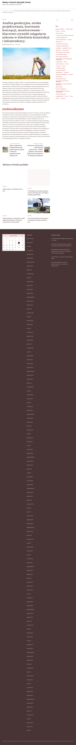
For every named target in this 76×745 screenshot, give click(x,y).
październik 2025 (30, 262)
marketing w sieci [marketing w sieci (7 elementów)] (66, 48)
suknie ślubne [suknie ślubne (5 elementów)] (59, 96)
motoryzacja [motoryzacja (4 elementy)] (65, 50)
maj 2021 (29, 433)
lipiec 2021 (29, 426)
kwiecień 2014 (30, 722)
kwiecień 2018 (30, 547)
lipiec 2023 (29, 344)
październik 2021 (30, 414)
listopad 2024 (30, 293)
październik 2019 (30, 488)
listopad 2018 (30, 523)
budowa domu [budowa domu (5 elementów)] (59, 33)
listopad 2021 (30, 410)
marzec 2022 (30, 398)
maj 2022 (29, 390)
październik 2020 (30, 457)
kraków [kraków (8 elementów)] (70, 39)
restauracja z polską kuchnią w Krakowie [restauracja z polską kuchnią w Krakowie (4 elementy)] (64, 84)
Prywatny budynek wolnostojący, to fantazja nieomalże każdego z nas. (38, 220)
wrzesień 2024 (30, 301)
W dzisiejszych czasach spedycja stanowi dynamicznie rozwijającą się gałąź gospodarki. (38, 193)
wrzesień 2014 (30, 703)
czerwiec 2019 (30, 504)
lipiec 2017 (29, 578)
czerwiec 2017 (30, 582)
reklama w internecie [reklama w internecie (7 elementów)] (61, 74)
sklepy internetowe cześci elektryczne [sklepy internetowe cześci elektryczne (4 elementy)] (62, 92)
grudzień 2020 (30, 453)
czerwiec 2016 (30, 625)
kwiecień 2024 (30, 320)
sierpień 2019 (30, 496)
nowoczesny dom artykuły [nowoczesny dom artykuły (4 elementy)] (63, 52)
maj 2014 (29, 718)
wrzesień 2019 (30, 492)
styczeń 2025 (30, 289)
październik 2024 (30, 297)
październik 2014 (30, 699)
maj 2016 (29, 629)
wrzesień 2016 (30, 613)
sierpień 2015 (30, 660)
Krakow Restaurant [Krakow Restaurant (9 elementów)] (61, 39)
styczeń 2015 (30, 687)
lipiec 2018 (29, 535)
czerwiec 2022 (30, 386)
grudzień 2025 (30, 254)
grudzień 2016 (30, 601)
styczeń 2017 (30, 597)
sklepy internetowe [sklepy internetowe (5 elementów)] (61, 89)
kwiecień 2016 (30, 632)
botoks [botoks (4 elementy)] (58, 31)
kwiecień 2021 (30, 437)
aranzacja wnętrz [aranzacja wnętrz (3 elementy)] (59, 29)
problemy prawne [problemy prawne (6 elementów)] (60, 68)
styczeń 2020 (30, 480)
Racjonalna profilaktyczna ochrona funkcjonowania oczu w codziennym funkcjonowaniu (59, 264)
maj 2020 (29, 472)
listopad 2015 (30, 648)
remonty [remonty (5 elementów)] (71, 74)
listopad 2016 (30, 605)
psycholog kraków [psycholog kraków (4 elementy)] (61, 70)
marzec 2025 (30, 285)
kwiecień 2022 (30, 394)
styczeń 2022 (30, 406)
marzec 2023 (30, 359)
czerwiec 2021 (30, 429)
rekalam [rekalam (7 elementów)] (66, 72)
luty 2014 (29, 730)
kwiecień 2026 (30, 238)
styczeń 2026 (30, 250)
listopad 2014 (30, 695)
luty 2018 (29, 554)
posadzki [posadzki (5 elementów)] (58, 66)
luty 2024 (29, 328)
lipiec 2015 (29, 664)
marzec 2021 (30, 441)
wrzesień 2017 (30, 570)
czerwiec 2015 (30, 668)
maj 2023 (29, 351)
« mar (5, 235)
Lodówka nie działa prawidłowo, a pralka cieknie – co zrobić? (62, 239)
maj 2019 (29, 508)
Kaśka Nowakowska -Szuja (8, 44)
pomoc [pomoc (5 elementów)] (65, 61)
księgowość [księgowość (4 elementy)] (59, 41)
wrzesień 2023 (30, 340)
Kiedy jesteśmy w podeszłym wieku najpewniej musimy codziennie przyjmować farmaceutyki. (14, 220)
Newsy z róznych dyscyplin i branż (16, 2)
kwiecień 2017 (30, 586)
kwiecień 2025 (30, 281)
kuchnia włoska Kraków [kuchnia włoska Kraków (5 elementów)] (62, 46)
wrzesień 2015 (30, 656)
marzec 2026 (30, 242)
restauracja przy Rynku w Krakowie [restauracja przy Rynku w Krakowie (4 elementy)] (62, 81)
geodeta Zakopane (13, 108)
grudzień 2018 (30, 519)
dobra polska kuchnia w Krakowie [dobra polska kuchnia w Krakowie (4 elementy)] (64, 35)
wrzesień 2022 (30, 375)
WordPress (71, 741)
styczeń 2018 (30, 558)
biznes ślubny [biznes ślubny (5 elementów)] (69, 29)
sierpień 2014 (30, 707)
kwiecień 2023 (30, 355)
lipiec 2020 (29, 468)
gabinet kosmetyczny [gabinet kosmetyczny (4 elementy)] (61, 37)
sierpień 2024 (30, 305)
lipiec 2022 (29, 383)
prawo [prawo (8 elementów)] (63, 66)
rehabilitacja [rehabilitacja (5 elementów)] (59, 72)
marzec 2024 (30, 324)
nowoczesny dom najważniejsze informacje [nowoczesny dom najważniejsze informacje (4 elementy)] (64, 59)
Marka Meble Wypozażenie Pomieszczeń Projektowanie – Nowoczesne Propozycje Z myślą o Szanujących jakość (61, 251)
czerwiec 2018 (30, 539)
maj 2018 (29, 543)
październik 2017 (30, 566)
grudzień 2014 (30, 691)
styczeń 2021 (30, 449)
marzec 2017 (30, 589)
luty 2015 (29, 683)
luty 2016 (29, 640)
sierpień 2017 (30, 574)
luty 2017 (29, 593)
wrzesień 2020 (30, 461)
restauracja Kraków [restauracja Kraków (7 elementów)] (61, 78)
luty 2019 (29, 511)
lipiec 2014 (29, 711)
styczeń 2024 (30, 332)
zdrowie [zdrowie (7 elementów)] (63, 98)
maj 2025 (29, 277)
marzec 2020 (30, 476)
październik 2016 (30, 609)
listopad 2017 (30, 562)
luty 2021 (29, 445)
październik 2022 (30, 371)
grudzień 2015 (30, 644)
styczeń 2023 (30, 363)
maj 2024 (29, 316)
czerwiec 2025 (30, 273)
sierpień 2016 (30, 617)
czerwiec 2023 (30, 347)
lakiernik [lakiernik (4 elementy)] (58, 48)
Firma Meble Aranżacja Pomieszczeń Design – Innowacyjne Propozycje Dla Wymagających (61, 245)
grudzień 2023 (30, 336)
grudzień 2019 (30, 484)
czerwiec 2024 (30, 312)
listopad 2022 (30, 367)
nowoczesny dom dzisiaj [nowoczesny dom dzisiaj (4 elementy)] (62, 56)
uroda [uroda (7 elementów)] (71, 96)
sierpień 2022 (30, 379)
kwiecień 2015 (30, 675)
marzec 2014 (30, 726)
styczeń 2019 (30, 515)
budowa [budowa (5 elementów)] (63, 31)
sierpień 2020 (30, 465)
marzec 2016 (30, 636)
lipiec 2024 (29, 308)
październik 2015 (30, 652)
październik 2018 (30, 527)
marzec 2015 (30, 679)
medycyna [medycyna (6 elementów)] (58, 50)
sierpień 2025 (30, 266)
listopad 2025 (30, 258)
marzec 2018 (30, 550)
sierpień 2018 (30, 531)
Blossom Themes (57, 741)
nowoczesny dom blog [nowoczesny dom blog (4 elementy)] (61, 54)
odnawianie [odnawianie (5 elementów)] (59, 61)
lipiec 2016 (29, 621)
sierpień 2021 (30, 422)
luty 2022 (29, 402)
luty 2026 (29, 246)
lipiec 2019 (29, 500)
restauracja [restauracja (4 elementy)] (59, 76)
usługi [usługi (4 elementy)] (58, 98)
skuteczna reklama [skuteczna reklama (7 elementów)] (61, 94)
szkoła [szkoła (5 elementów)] (66, 96)
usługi (4, 19)
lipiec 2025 (29, 269)
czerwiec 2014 (30, 714)
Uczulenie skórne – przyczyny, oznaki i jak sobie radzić (62, 257)
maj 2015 (29, 671)
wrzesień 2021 (30, 418)
